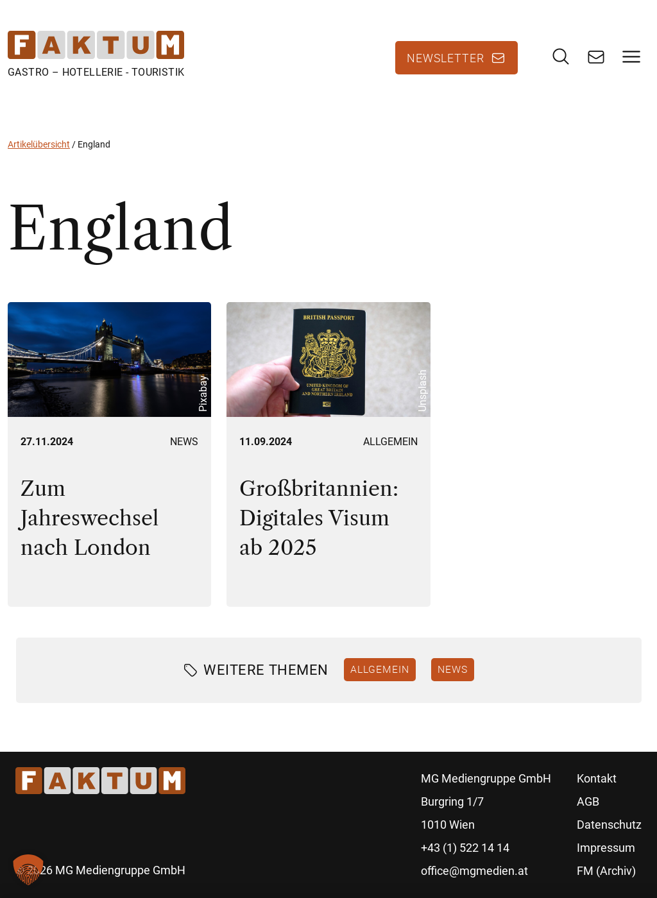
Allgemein (390, 442)
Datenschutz (609, 824)
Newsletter (445, 57)
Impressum (606, 847)
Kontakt (597, 778)
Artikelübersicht (39, 144)
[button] (28, 870)
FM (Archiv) (606, 870)
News (184, 442)
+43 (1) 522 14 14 (465, 847)
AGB (588, 801)
